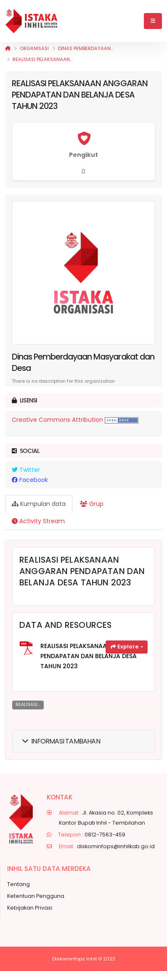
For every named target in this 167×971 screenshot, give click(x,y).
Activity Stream (38, 521)
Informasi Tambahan (61, 741)
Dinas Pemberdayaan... (85, 48)
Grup (91, 504)
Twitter (26, 470)
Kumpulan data (39, 504)
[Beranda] (8, 48)
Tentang (18, 884)
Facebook (30, 480)
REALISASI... (28, 704)
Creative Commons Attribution (57, 419)
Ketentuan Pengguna (35, 896)
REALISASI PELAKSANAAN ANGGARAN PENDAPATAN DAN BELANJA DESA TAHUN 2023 (94, 656)
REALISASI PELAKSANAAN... (42, 59)
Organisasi (34, 48)
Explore (125, 646)
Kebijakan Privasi (29, 907)
